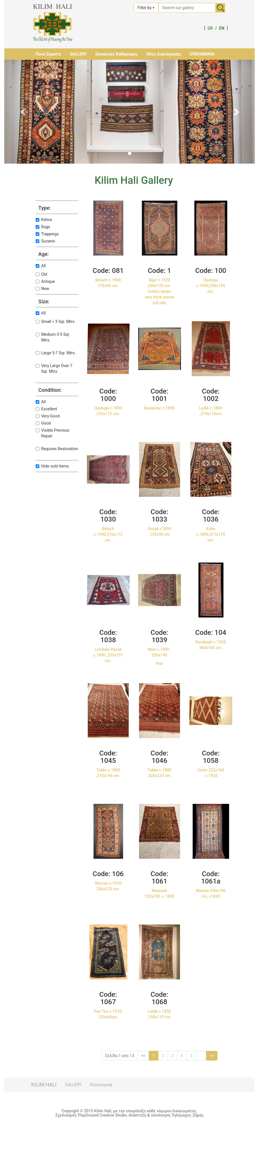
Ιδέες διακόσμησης (163, 54)
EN (222, 28)
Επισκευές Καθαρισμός (116, 54)
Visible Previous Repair (53, 433)
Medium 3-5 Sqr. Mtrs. (53, 337)
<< (143, 1055)
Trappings (47, 234)
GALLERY (78, 54)
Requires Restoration (57, 448)
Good (43, 423)
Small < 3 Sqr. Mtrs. (56, 321)
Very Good (48, 416)
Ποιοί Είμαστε (49, 54)
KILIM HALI (44, 1085)
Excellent (46, 409)
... (200, 1055)
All (41, 265)
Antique (45, 281)
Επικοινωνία (101, 1084)
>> (212, 1055)
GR (210, 28)
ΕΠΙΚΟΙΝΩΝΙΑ (202, 54)
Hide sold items (52, 466)
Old (41, 274)
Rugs (43, 227)
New (42, 288)
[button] (23, 112)
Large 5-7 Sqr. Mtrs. (56, 353)
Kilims (44, 219)
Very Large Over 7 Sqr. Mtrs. (54, 368)
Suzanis (45, 241)
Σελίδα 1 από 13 (119, 1055)
